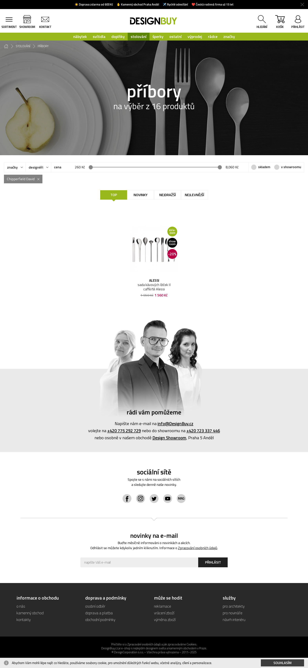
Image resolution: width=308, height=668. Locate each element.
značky (229, 36)
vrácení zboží (164, 613)
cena (57, 167)
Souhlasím (282, 662)
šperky (157, 36)
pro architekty (234, 606)
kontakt (45, 27)
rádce (212, 36)
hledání (262, 27)
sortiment (9, 27)
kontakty (23, 619)
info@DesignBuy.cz (175, 423)
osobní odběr (95, 606)
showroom (27, 27)
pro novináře (232, 613)
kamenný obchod (30, 613)
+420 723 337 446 (203, 430)
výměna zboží (165, 619)
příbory (43, 46)
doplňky (118, 36)
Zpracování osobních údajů (197, 548)
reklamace (162, 606)
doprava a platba (99, 613)
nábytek (80, 36)
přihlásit (298, 27)
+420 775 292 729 (124, 430)
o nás (20, 606)
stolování (139, 36)
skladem (264, 167)
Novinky (141, 194)
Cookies (191, 644)
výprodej (195, 36)
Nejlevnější (194, 194)
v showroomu (291, 167)
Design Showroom (169, 437)
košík (280, 22)
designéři (36, 167)
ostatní (175, 36)
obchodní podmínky (100, 619)
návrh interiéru (234, 619)
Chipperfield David (21, 179)
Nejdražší (167, 194)
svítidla (99, 36)
